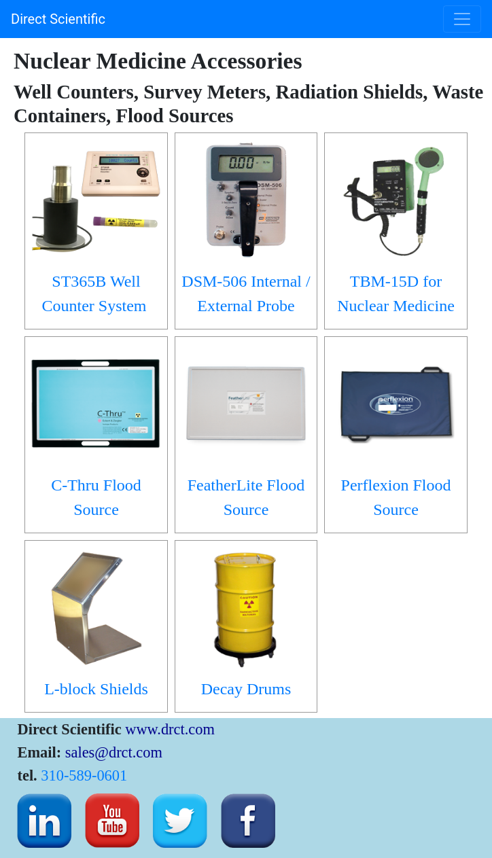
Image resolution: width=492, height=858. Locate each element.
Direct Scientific (58, 19)
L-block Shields (96, 689)
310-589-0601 (84, 775)
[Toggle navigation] (462, 19)
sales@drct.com (113, 752)
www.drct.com (170, 729)
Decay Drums (246, 689)
